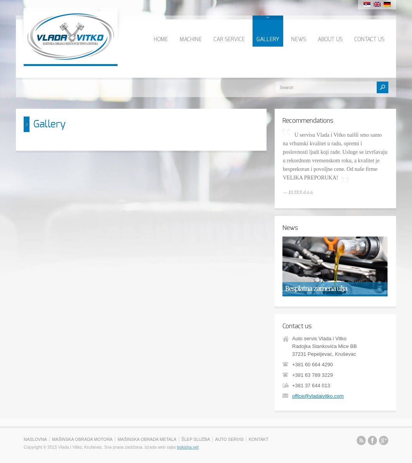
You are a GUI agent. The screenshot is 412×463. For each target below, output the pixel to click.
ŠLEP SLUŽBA (196, 439)
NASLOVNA (35, 439)
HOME (161, 39)
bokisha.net (188, 447)
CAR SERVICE (229, 39)
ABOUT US (330, 39)
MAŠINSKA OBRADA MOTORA (82, 439)
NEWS (298, 39)
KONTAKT (258, 439)
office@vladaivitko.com (318, 396)
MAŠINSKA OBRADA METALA (147, 439)
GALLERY (267, 39)
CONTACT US (369, 39)
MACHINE (191, 39)
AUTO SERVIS (229, 439)
